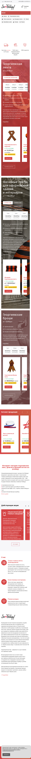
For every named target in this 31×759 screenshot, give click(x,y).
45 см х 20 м (17, 206)
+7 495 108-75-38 (7, 1)
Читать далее (4, 493)
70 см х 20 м (7, 209)
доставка (8, 50)
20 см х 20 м (7, 206)
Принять (6, 754)
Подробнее (6, 121)
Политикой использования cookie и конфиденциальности (11, 750)
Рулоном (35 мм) (9, 81)
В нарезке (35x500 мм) (10, 77)
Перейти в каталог (8, 166)
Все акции (15, 544)
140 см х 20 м (18, 209)
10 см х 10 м (7, 202)
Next (28, 506)
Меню (3, 13)
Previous (26, 506)
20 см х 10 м (17, 202)
